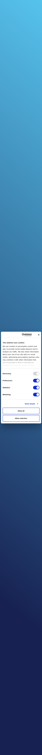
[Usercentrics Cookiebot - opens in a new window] (25, 334)
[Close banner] (38, 335)
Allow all (21, 411)
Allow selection (21, 418)
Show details (30, 404)
